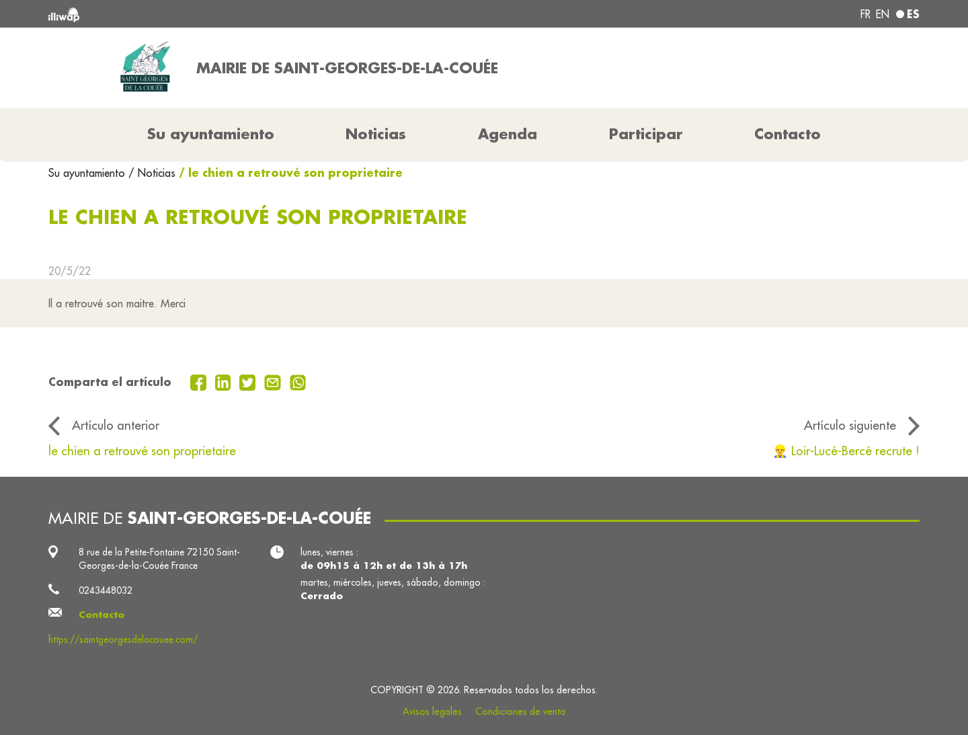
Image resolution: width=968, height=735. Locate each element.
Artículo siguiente (850, 425)
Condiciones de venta (520, 711)
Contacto (787, 133)
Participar (646, 133)
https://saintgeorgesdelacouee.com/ (123, 639)
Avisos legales (432, 711)
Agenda (507, 133)
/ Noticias (151, 173)
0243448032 (105, 590)
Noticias (376, 133)
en (882, 14)
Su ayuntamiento (88, 173)
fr (865, 14)
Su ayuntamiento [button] (210, 133)
